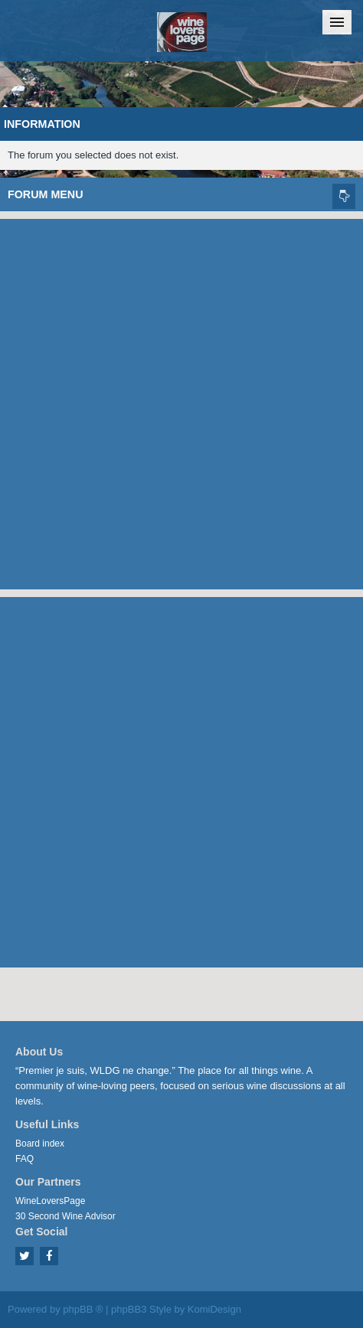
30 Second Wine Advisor (65, 1216)
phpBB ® (83, 1309)
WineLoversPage (50, 1201)
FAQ (24, 1158)
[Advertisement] (181, 400)
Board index (39, 1143)
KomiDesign (214, 1309)
